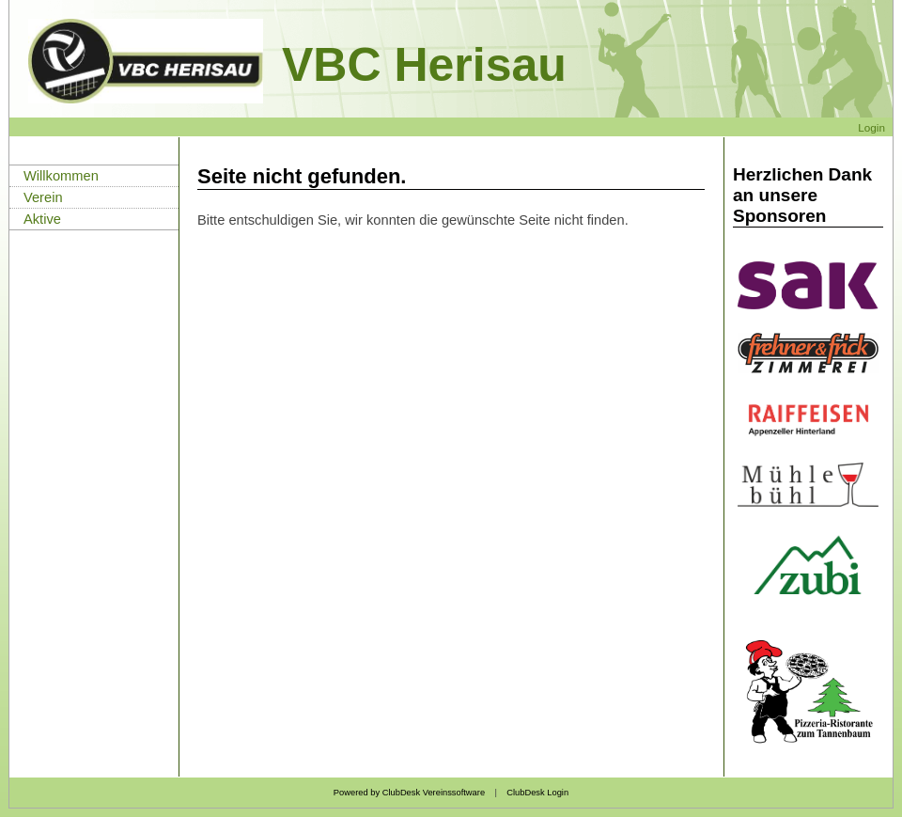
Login (871, 127)
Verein (43, 197)
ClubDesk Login (537, 792)
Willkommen (61, 175)
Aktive (42, 219)
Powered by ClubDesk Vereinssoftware (409, 792)
